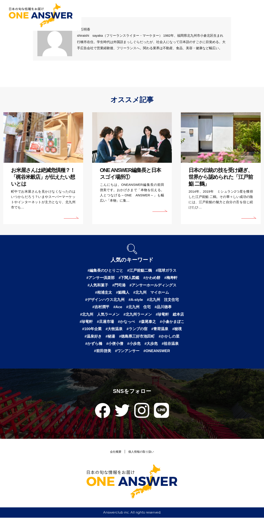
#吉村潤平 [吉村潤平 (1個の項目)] (99, 309)
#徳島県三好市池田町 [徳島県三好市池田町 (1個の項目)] (108, 347)
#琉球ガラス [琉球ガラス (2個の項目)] (168, 270)
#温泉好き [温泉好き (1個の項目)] (156, 340)
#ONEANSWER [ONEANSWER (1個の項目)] (147, 363)
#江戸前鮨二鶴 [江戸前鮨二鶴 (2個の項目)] (140, 270)
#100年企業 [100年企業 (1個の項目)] (147, 332)
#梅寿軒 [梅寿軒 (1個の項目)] (173, 278)
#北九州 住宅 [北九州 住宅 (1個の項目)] (139, 309)
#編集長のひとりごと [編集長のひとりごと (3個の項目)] (104, 270)
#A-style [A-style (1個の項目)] (136, 301)
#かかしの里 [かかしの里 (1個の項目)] (142, 347)
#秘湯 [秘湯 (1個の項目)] (174, 340)
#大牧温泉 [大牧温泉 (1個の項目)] (170, 332)
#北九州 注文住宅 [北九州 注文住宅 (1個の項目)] (165, 301)
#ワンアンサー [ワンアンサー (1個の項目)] (116, 363)
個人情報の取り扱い (142, 464)
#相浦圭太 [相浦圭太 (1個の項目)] (102, 293)
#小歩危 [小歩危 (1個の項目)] (112, 355)
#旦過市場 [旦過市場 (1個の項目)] (147, 324)
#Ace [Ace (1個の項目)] (117, 309)
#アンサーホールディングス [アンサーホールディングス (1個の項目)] (154, 286)
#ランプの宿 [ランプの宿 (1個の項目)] (96, 340)
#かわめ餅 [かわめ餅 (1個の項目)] (153, 278)
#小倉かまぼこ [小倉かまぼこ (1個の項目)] (120, 332)
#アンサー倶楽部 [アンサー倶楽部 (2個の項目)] (99, 278)
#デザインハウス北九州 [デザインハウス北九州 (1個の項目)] (103, 301)
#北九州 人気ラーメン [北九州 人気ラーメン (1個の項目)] (115, 317)
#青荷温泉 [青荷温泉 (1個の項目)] (120, 340)
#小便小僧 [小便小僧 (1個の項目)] (92, 355)
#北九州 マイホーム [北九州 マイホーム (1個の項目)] (152, 293)
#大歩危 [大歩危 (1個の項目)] (130, 355)
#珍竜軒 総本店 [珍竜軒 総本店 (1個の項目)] (101, 324)
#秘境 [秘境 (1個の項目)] (138, 340)
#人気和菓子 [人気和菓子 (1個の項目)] (96, 286)
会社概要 (113, 464)
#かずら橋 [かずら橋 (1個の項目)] (166, 347)
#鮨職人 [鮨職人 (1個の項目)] (122, 293)
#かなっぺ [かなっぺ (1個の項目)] (169, 324)
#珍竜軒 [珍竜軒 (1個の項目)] (127, 324)
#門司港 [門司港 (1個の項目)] (118, 286)
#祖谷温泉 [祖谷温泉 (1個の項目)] (150, 355)
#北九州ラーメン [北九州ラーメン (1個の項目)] (155, 317)
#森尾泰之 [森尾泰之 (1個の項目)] (94, 332)
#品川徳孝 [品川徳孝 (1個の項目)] (165, 309)
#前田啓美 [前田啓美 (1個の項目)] (172, 355)
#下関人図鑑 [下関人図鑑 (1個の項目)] (129, 278)
